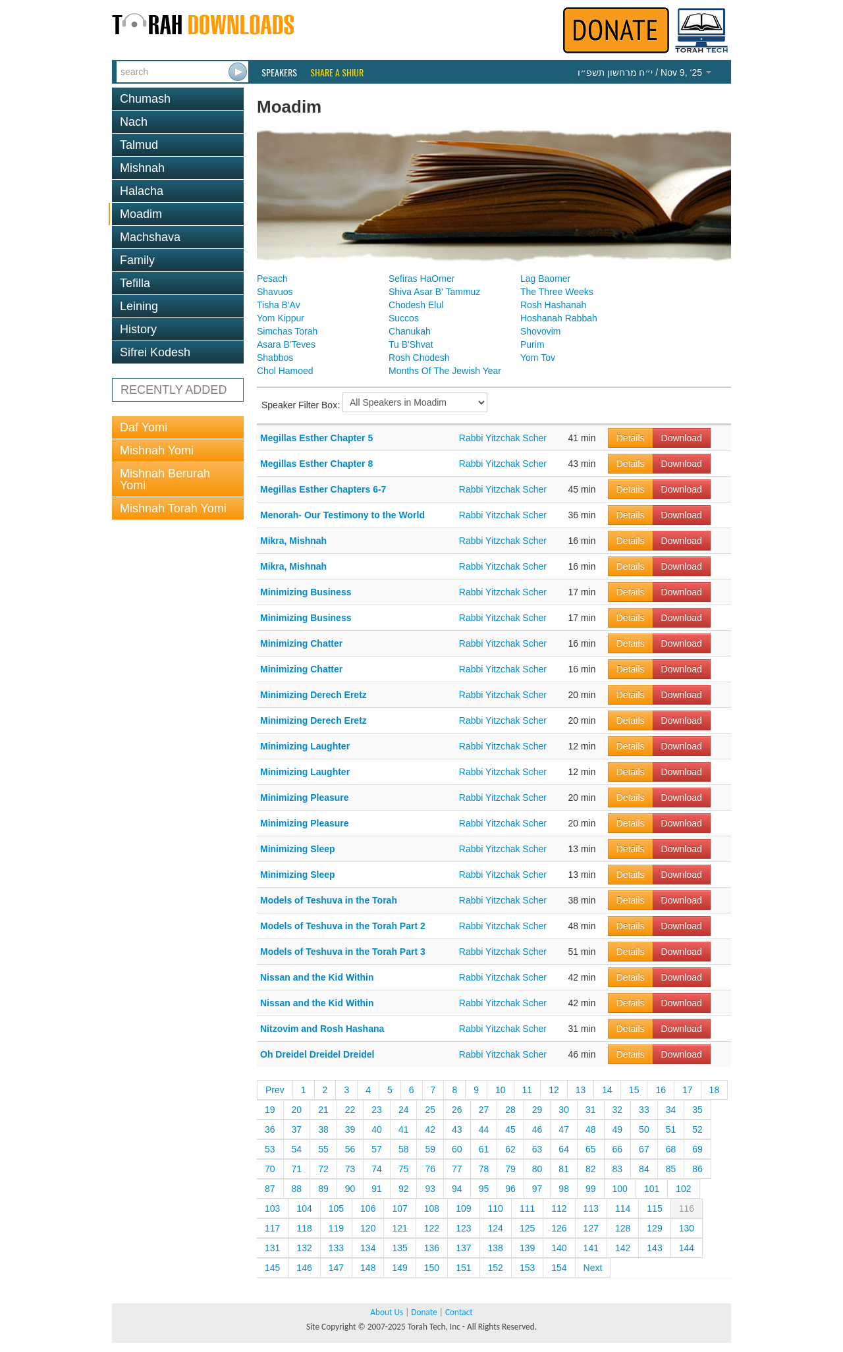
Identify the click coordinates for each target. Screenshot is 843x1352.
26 (457, 1109)
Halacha (141, 191)
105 (336, 1208)
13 (581, 1090)
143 (654, 1248)
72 (323, 1169)
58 (403, 1149)
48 (590, 1129)
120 (367, 1228)
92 (403, 1188)
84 (644, 1169)
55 (323, 1149)
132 (304, 1248)
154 (558, 1267)
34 (671, 1109)
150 (431, 1267)
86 (697, 1169)
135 (399, 1248)
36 (270, 1129)
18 (714, 1090)
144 (686, 1248)
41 (403, 1129)
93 (430, 1188)
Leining (139, 306)
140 (558, 1248)
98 (563, 1188)
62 (510, 1149)
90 (350, 1188)
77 (457, 1169)
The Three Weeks (556, 291)
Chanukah (410, 331)
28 (510, 1109)
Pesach (272, 278)
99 (590, 1188)
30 (563, 1109)
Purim (532, 344)
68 (671, 1149)
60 (457, 1149)
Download (681, 438)
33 (644, 1109)
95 (484, 1188)
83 (617, 1169)
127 (591, 1228)
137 (463, 1248)
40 (376, 1129)
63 (537, 1149)
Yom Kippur (280, 318)
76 (430, 1169)
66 (617, 1149)
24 (403, 1109)
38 (323, 1129)
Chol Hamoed (285, 370)
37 (297, 1129)
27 (484, 1109)
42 (430, 1129)
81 (563, 1169)
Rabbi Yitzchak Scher (503, 438)
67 (644, 1149)
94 (457, 1188)
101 (651, 1188)
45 (510, 1129)
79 (510, 1169)
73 (350, 1169)
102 (683, 1188)
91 (376, 1188)
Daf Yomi (143, 427)
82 (590, 1169)
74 (376, 1169)
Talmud (139, 144)
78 (484, 1169)
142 (622, 1248)
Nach (134, 121)
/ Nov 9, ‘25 (644, 72)
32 (617, 1109)
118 (304, 1228)
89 (323, 1188)
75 (403, 1169)
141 (591, 1248)
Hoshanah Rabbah (558, 318)
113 (591, 1208)
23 (376, 1109)
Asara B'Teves (286, 344)
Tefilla (135, 283)
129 (654, 1228)
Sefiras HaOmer (421, 278)
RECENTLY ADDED (174, 389)
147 (336, 1267)
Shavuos (274, 291)
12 (554, 1090)
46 (537, 1129)
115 (654, 1208)
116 (686, 1208)
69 (697, 1149)
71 (297, 1169)
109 (463, 1208)
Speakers (279, 72)
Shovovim (540, 331)
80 (537, 1169)
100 (620, 1188)
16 (660, 1090)
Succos (404, 318)
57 (376, 1149)
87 (270, 1188)
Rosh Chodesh (419, 357)
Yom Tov (537, 357)
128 (622, 1228)
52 (697, 1129)
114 (622, 1208)
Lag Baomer (545, 278)
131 (272, 1248)
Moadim (141, 214)
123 (463, 1228)
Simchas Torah (287, 331)
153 (527, 1267)
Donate (424, 1312)
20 (297, 1109)
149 (399, 1267)
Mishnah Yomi (157, 450)
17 (687, 1090)
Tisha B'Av (278, 305)
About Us (386, 1312)
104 (304, 1208)
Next (593, 1267)
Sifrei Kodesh (155, 352)
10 (500, 1090)
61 (484, 1149)
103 (272, 1208)
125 (527, 1228)
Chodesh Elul (416, 305)
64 (563, 1149)
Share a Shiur (337, 72)
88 (297, 1188)
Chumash (145, 98)
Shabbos (275, 357)
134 (367, 1248)
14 (607, 1090)
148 (367, 1267)
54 (297, 1149)
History (138, 329)
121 (399, 1228)
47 (563, 1129)
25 (430, 1109)
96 (510, 1188)
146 (304, 1267)
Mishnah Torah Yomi (173, 508)
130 (686, 1228)
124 (495, 1228)
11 (527, 1090)
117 (272, 1228)
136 (431, 1248)
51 (671, 1129)
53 (270, 1149)
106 (367, 1208)
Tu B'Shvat (411, 344)
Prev (275, 1090)
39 (350, 1129)
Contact (459, 1312)
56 (350, 1149)
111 (527, 1208)
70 (270, 1169)
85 (671, 1169)
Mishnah (142, 168)
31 (590, 1109)
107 (399, 1208)
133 (336, 1248)
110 (495, 1208)
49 (617, 1129)
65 (590, 1149)
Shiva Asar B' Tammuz (434, 291)
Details (630, 438)
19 (270, 1109)
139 (527, 1248)
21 (323, 1109)
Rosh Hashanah (553, 305)
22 (350, 1109)
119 (336, 1228)
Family (137, 260)
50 (644, 1129)
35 (697, 1109)
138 (495, 1248)
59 (430, 1149)
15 (634, 1090)
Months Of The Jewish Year (445, 370)
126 (558, 1228)
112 (558, 1208)
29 (537, 1109)
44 (484, 1129)
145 (272, 1267)
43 (457, 1129)
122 (431, 1228)
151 (463, 1267)
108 (431, 1208)
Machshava (150, 237)
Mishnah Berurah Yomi (165, 479)
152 (495, 1267)
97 (537, 1188)
